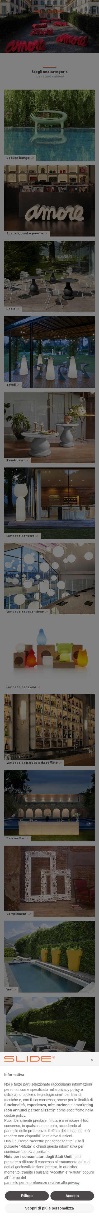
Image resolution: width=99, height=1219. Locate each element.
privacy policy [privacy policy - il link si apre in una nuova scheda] (69, 1089)
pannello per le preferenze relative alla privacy (42, 1182)
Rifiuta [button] (27, 1196)
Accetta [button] (72, 1196)
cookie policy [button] (14, 1115)
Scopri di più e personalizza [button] (49, 1208)
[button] (92, 1060)
